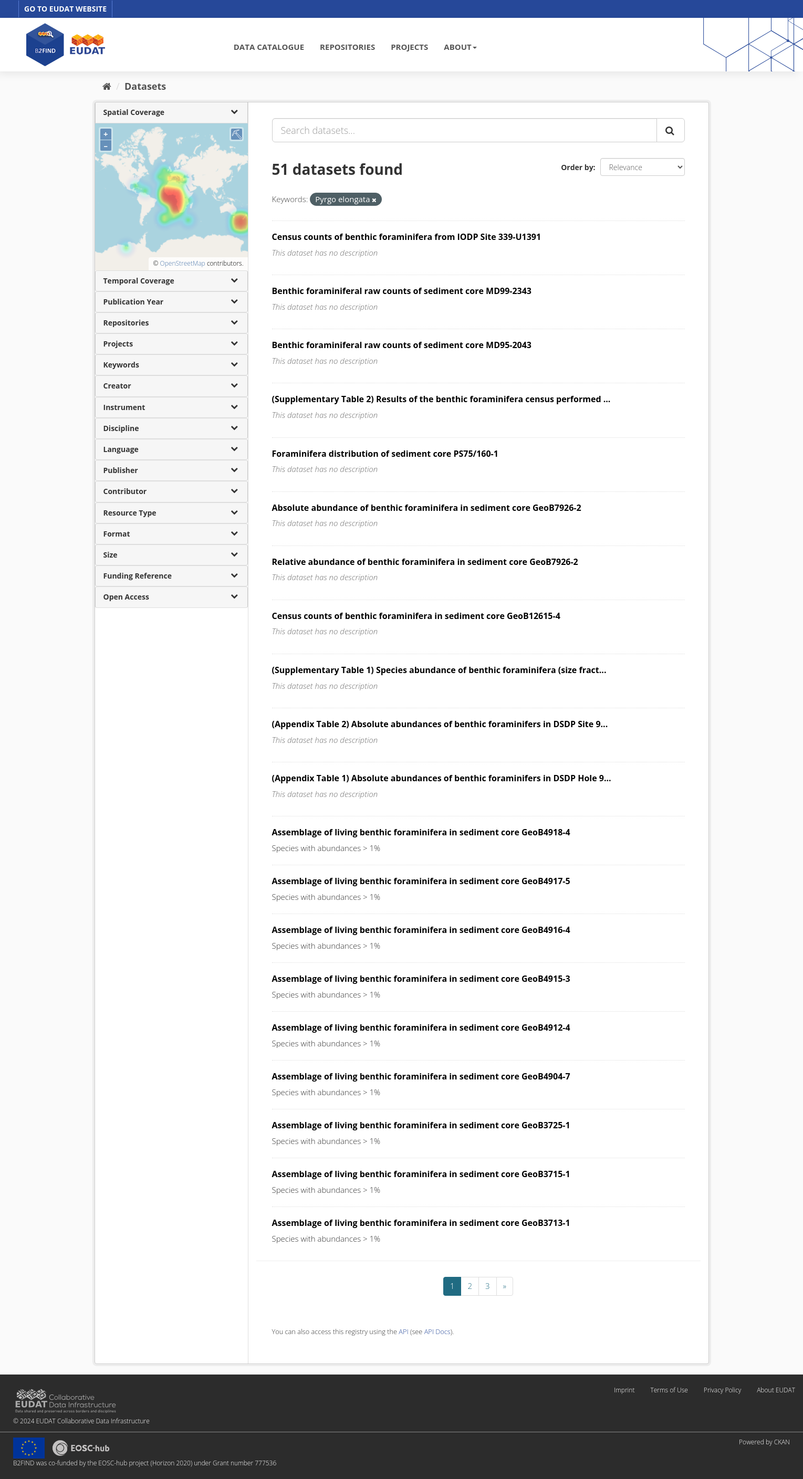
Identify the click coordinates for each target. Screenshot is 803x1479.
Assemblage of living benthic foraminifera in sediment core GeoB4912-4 (421, 1027)
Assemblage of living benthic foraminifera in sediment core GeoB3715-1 (421, 1174)
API (403, 1331)
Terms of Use (668, 1390)
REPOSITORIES (347, 46)
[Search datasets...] (464, 130)
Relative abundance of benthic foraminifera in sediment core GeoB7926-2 (425, 562)
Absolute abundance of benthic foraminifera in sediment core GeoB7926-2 (426, 507)
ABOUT (460, 46)
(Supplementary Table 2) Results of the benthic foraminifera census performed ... (441, 399)
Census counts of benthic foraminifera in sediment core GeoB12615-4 (416, 616)
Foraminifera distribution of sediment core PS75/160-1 (385, 453)
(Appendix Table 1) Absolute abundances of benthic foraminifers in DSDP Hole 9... (441, 778)
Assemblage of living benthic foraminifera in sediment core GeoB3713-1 (421, 1223)
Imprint (624, 1390)
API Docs (437, 1331)
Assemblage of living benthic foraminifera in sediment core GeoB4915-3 (421, 978)
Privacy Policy (722, 1390)
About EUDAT (776, 1390)
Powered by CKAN (764, 1442)
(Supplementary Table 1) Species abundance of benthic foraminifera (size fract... (439, 670)
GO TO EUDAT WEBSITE (65, 9)
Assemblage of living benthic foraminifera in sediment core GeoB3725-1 (421, 1125)
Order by (577, 167)
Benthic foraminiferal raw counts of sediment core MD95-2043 (402, 345)
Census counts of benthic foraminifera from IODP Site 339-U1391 (406, 237)
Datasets (145, 86)
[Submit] (670, 130)
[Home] (106, 86)
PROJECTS (409, 46)
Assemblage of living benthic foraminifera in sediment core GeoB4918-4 (421, 832)
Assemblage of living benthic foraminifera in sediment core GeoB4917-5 (421, 881)
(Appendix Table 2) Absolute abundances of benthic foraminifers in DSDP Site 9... (440, 724)
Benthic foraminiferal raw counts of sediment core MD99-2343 (402, 291)
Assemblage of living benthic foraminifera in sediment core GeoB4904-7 (421, 1076)
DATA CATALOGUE (269, 46)
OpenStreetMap (182, 263)
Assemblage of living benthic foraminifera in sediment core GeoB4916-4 (421, 930)
